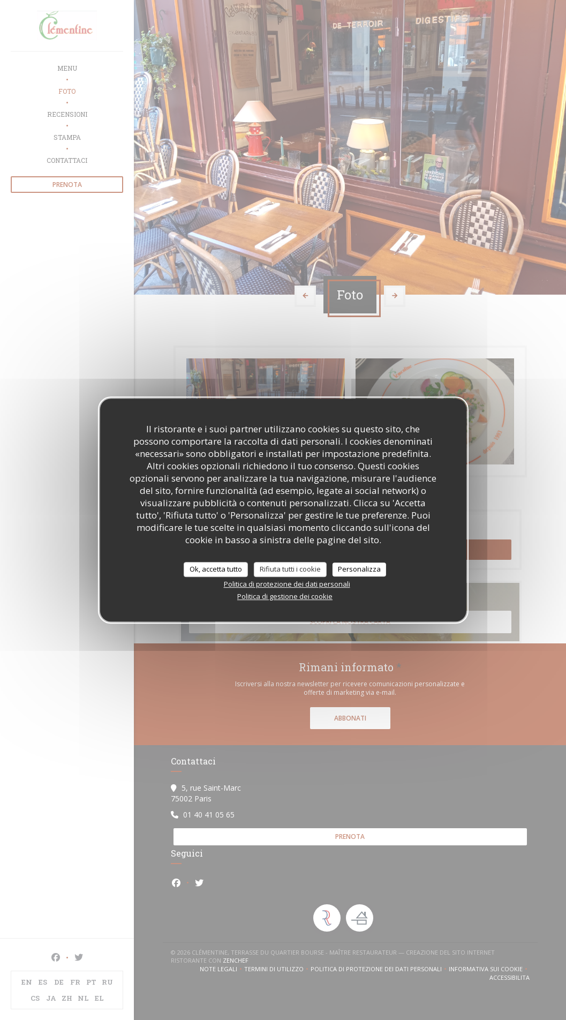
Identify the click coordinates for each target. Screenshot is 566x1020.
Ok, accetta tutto (216, 569)
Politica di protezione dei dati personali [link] (287, 584)
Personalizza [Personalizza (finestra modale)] (359, 569)
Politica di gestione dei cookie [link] (285, 596)
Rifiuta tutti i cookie (290, 569)
